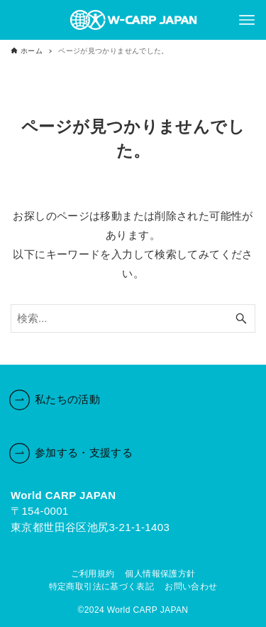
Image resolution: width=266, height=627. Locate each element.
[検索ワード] (133, 318)
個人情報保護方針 (160, 574)
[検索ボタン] (241, 318)
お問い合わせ (191, 586)
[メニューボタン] (247, 20)
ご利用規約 (93, 574)
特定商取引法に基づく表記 (102, 586)
